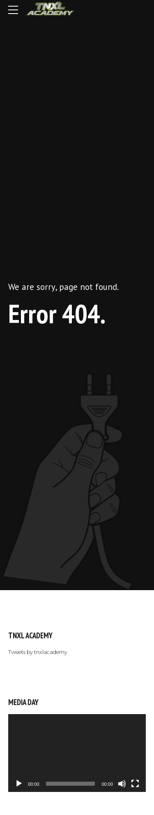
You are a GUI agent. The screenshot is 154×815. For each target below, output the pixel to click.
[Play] (19, 784)
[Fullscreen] (135, 784)
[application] (77, 753)
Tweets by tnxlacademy (37, 652)
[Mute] (122, 784)
